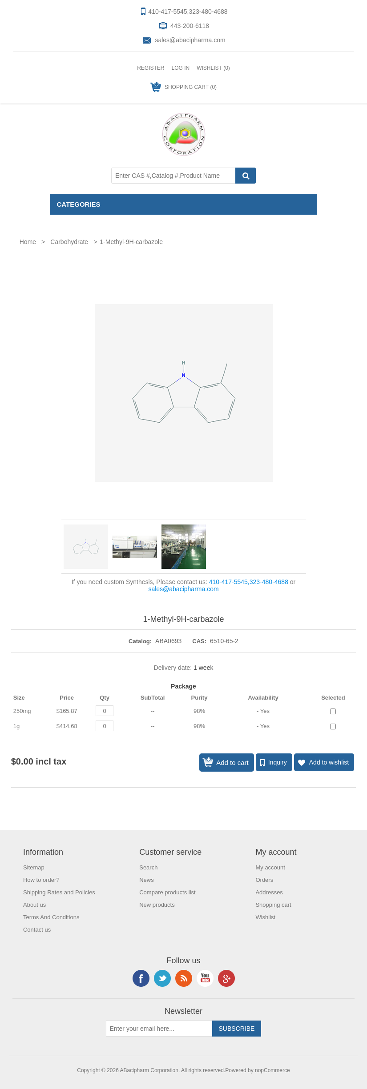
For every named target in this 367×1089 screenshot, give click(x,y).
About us (34, 904)
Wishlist (265, 917)
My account (270, 867)
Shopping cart (273, 904)
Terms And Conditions (51, 917)
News (146, 880)
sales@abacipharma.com (190, 40)
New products (156, 904)
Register (150, 68)
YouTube (205, 978)
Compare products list (167, 892)
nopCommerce (272, 1070)
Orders (264, 880)
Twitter (162, 978)
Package (183, 686)
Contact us (37, 929)
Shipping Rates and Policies (59, 892)
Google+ (226, 978)
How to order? (41, 880)
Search (148, 867)
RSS (183, 978)
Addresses (268, 892)
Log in (180, 68)
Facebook (141, 978)
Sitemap (33, 867)
